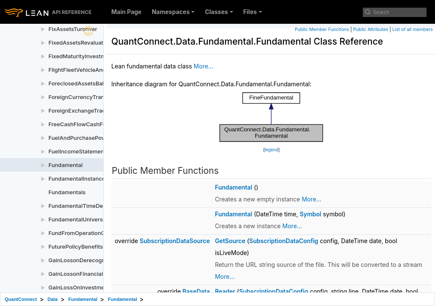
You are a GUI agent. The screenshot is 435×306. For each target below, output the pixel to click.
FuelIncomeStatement (77, 151)
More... (203, 66)
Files (252, 11)
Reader (225, 291)
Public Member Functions (322, 29)
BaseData (196, 291)
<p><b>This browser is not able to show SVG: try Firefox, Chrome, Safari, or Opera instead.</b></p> (271, 117)
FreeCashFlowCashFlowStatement (93, 124)
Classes (219, 11)
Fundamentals (66, 192)
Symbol (310, 214)
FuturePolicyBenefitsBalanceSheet (93, 246)
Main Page (126, 11)
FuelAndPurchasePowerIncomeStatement (103, 137)
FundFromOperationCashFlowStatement (101, 233)
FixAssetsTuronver (72, 29)
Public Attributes (370, 29)
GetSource (230, 240)
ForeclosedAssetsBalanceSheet (90, 83)
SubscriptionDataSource (175, 240)
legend (271, 149)
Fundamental (65, 165)
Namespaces (173, 11)
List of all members (413, 29)
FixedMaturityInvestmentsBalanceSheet (100, 56)
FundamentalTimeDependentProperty (98, 205)
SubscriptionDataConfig (284, 240)
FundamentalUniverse (77, 219)
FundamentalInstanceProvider (87, 178)
